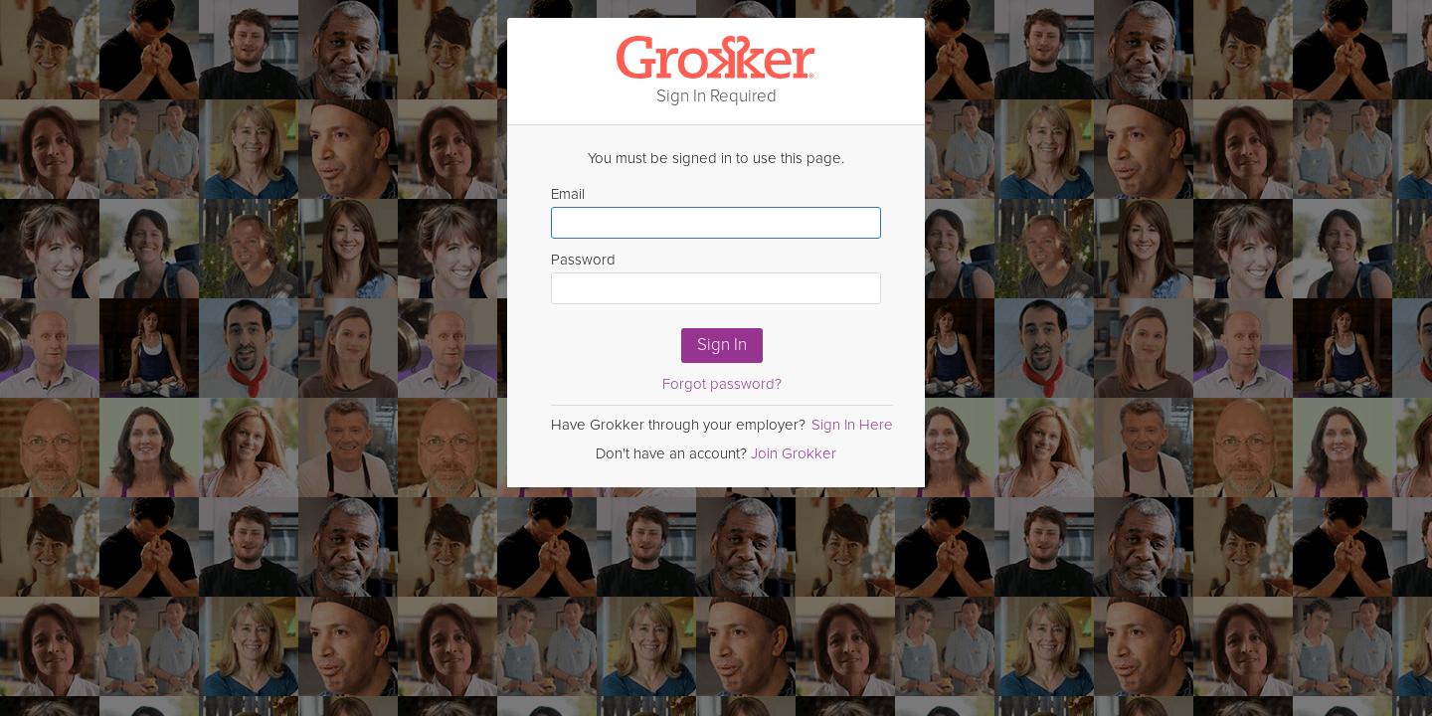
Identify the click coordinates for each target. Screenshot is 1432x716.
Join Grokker (793, 453)
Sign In (722, 344)
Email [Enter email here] (716, 212)
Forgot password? (722, 384)
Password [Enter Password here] (716, 277)
